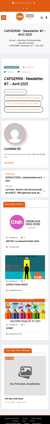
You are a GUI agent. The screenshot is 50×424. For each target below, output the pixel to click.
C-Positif (32, 416)
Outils (24, 416)
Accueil (25, 414)
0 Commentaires (25, 72)
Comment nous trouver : (12, 414)
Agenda (26, 419)
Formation (15, 416)
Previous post (10, 174)
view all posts (9, 163)
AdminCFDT (21, 398)
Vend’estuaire (37, 419)
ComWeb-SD (29, 67)
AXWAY (9, 324)
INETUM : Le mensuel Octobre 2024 (22, 237)
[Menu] (3, 17)
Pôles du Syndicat (36, 414)
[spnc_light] (46, 18)
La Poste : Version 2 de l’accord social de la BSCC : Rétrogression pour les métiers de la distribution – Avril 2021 (23, 187)
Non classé (9, 354)
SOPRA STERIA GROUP (17, 280)
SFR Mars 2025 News (14, 394)
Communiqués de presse (13, 419)
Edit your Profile (38, 154)
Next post (8, 182)
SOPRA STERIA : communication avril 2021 (23, 177)
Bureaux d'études (11, 67)
